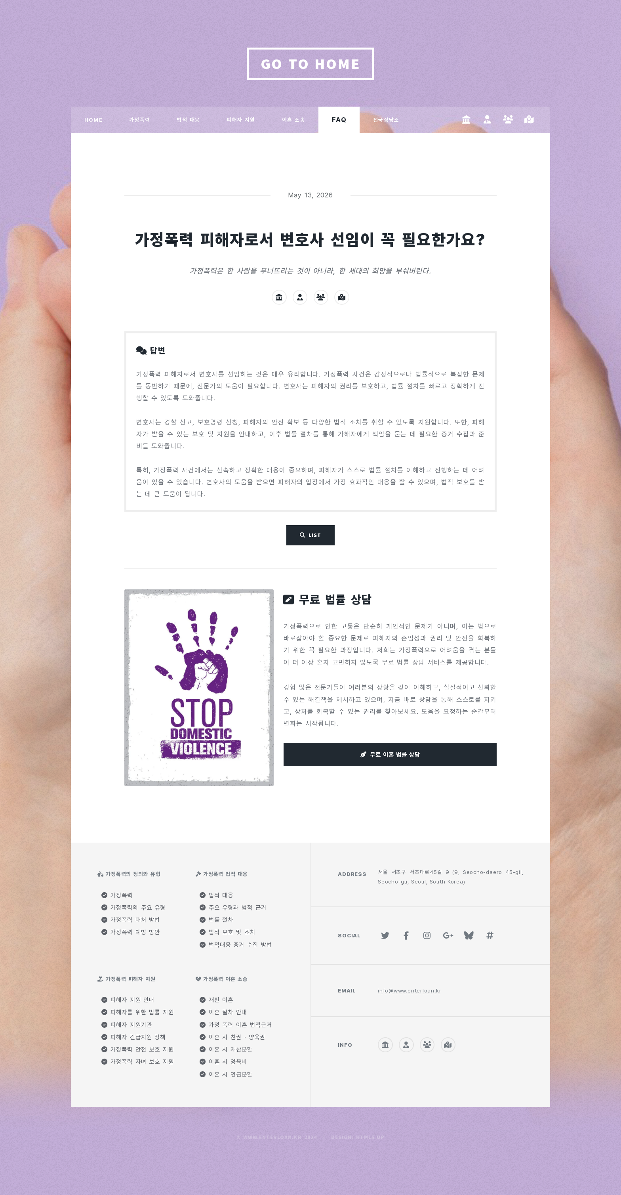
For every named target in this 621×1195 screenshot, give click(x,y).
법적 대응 (188, 120)
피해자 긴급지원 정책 (133, 1037)
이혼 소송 (293, 120)
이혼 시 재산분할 (226, 1049)
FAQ (339, 120)
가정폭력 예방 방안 (130, 932)
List (315, 535)
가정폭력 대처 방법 (130, 919)
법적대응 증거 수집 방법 (236, 944)
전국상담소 (386, 120)
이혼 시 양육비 (223, 1061)
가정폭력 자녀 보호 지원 (137, 1061)
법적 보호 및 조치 (227, 932)
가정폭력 (139, 120)
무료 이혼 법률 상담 (395, 754)
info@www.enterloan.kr (409, 990)
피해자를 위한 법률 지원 (137, 1012)
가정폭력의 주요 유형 (133, 907)
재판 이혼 (216, 1000)
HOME (93, 120)
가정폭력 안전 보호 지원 (137, 1049)
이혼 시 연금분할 (226, 1074)
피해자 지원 (241, 120)
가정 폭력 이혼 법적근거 (236, 1025)
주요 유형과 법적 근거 (233, 907)
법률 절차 (216, 919)
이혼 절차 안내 (223, 1012)
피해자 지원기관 (126, 1025)
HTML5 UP (370, 1137)
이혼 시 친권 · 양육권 (232, 1037)
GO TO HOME (311, 63)
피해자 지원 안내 (127, 1000)
